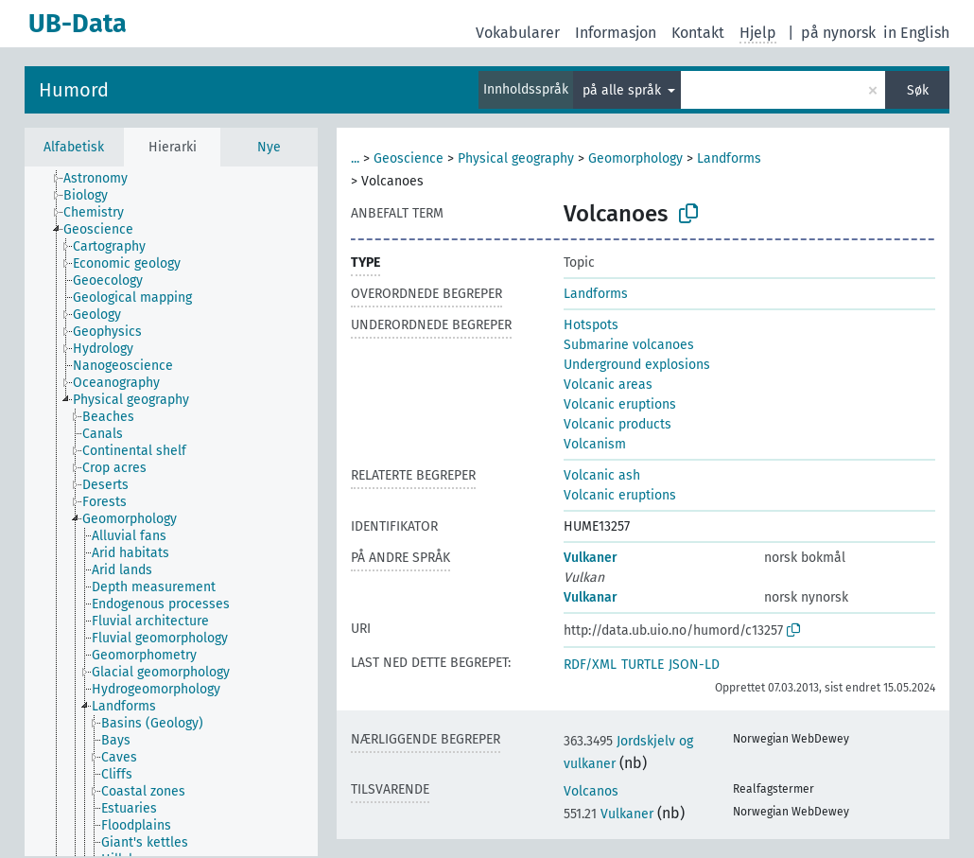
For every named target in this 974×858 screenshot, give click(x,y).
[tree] (171, 511)
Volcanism (595, 444)
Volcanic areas (608, 384)
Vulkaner (590, 558)
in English (916, 33)
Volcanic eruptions (620, 404)
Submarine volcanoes (629, 345)
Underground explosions (637, 365)
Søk (918, 90)
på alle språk (624, 90)
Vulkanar (590, 597)
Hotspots (591, 325)
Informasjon (615, 33)
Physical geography (516, 158)
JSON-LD (694, 665)
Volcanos (591, 791)
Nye (269, 147)
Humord (74, 90)
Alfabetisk (73, 147)
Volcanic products (617, 424)
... (355, 158)
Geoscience (409, 158)
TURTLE (642, 665)
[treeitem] (103, 178)
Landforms (729, 158)
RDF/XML (590, 665)
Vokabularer (518, 33)
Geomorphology (635, 158)
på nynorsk (838, 33)
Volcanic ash (602, 475)
